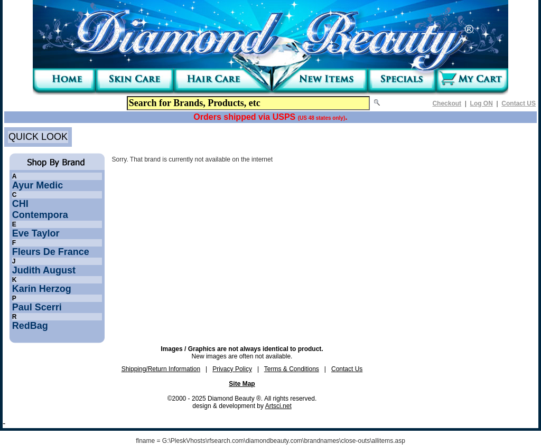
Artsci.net (278, 406)
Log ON (481, 103)
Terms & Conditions (291, 369)
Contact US (518, 103)
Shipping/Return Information (161, 369)
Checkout (446, 103)
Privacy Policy (232, 369)
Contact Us (346, 369)
